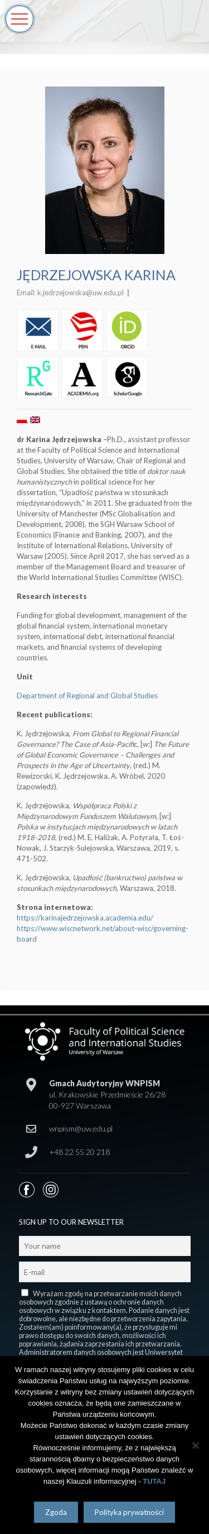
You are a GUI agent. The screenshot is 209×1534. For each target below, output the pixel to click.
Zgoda (56, 1512)
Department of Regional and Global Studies (87, 695)
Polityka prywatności (129, 1512)
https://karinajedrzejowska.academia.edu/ (85, 917)
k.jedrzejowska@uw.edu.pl (80, 292)
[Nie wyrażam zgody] (195, 1445)
